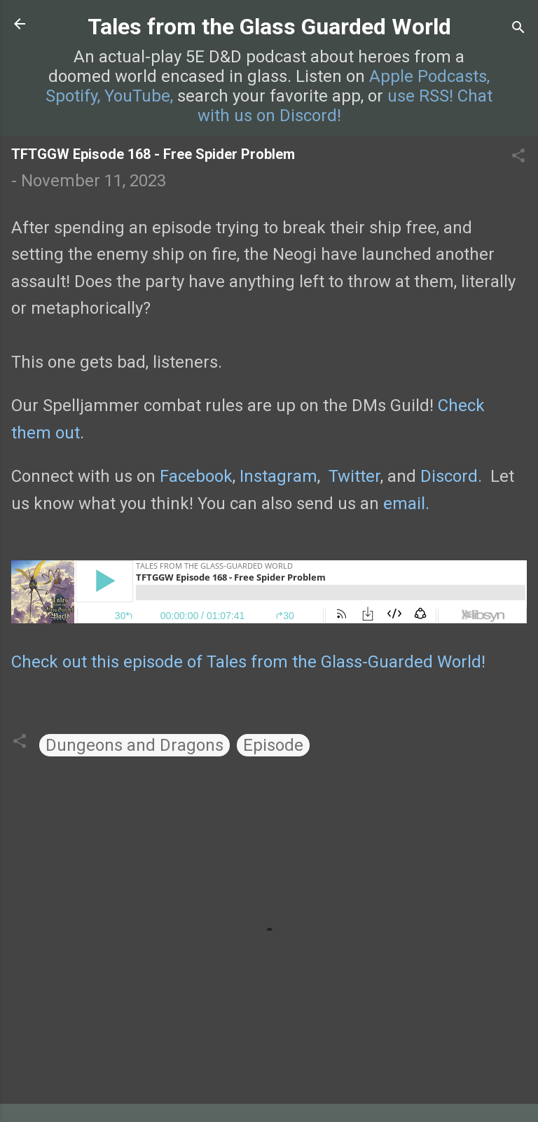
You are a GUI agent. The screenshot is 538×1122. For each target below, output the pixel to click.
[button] (518, 157)
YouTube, (138, 96)
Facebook (196, 476)
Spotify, (73, 96)
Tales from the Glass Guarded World (269, 26)
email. (406, 503)
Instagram (278, 476)
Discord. (451, 476)
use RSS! (420, 96)
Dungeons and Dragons (134, 745)
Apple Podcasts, (429, 76)
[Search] (518, 28)
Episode (273, 745)
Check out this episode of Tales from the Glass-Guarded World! (248, 662)
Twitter (354, 476)
